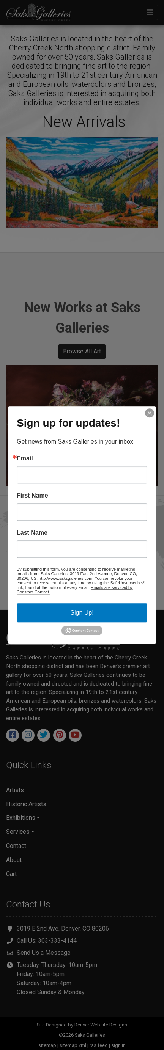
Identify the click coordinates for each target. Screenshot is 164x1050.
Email (25, 458)
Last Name (32, 533)
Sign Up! (81, 612)
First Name (32, 496)
